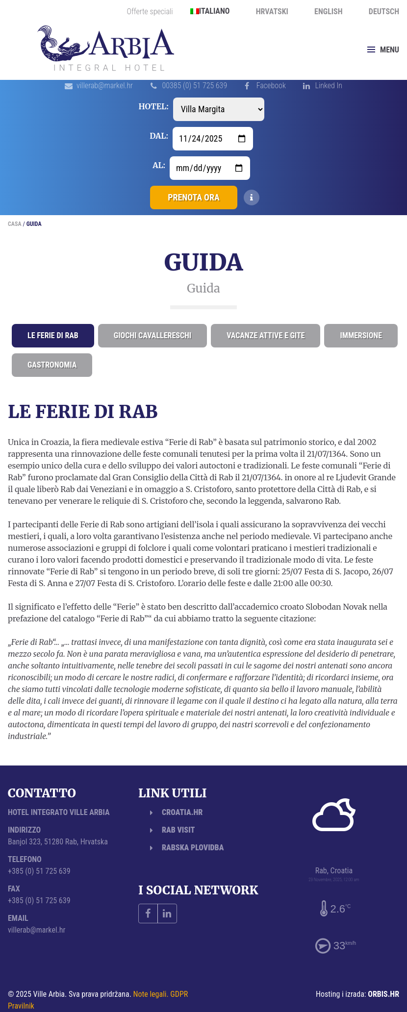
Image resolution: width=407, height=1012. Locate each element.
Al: (159, 165)
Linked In (328, 86)
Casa (15, 224)
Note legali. (151, 994)
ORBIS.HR (383, 994)
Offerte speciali (150, 12)
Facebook (271, 86)
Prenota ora (193, 197)
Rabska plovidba (193, 847)
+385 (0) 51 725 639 (39, 871)
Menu (383, 49)
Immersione (361, 335)
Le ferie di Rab (52, 335)
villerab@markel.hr (104, 86)
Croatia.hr (182, 812)
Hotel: (153, 106)
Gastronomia (51, 365)
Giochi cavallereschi (152, 335)
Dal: (159, 136)
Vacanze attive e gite (266, 335)
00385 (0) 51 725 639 (195, 86)
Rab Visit (178, 830)
